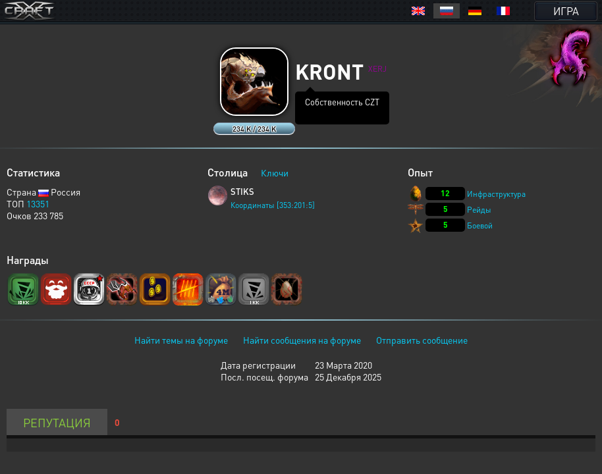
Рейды (479, 210)
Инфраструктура (496, 194)
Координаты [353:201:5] (273, 205)
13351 (37, 203)
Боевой (480, 225)
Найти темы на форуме (181, 340)
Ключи (274, 172)
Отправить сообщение (422, 340)
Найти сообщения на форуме (302, 340)
